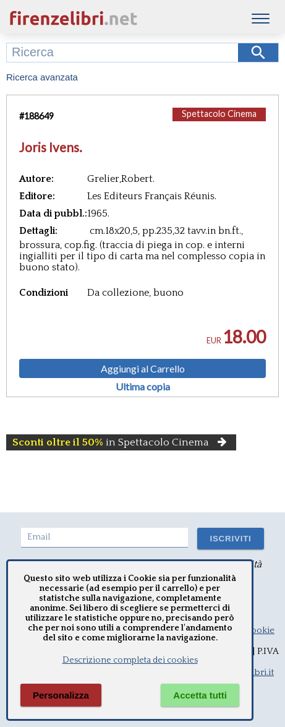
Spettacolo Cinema (219, 113)
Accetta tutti (200, 695)
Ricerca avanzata (42, 77)
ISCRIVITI (230, 538)
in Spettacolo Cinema (121, 442)
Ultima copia (143, 387)
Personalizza (61, 695)
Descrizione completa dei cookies (130, 660)
